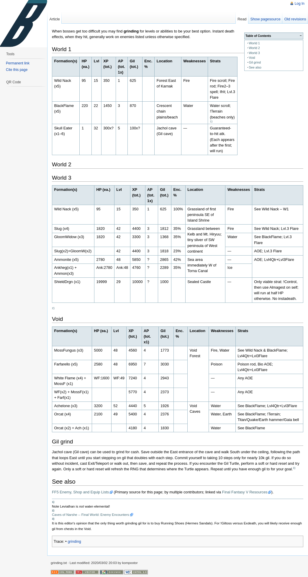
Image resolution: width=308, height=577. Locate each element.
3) (294, 467)
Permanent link (18, 63)
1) (211, 121)
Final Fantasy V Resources (245, 492)
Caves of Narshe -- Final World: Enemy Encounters (90, 514)
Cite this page (16, 70)
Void (252, 57)
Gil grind (255, 62)
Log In (299, 3)
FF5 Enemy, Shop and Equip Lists (80, 492)
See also (255, 67)
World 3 (254, 53)
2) (53, 308)
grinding (74, 541)
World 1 (254, 43)
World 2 (254, 48)
